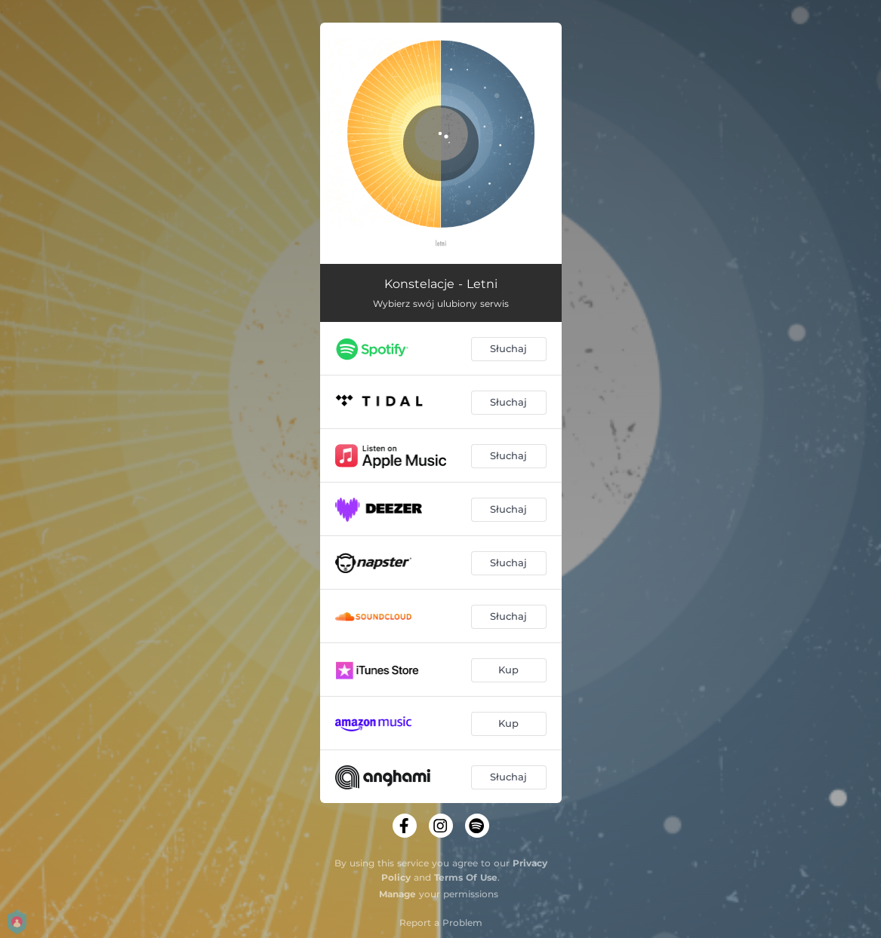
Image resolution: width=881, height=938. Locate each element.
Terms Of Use (465, 877)
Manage (397, 894)
